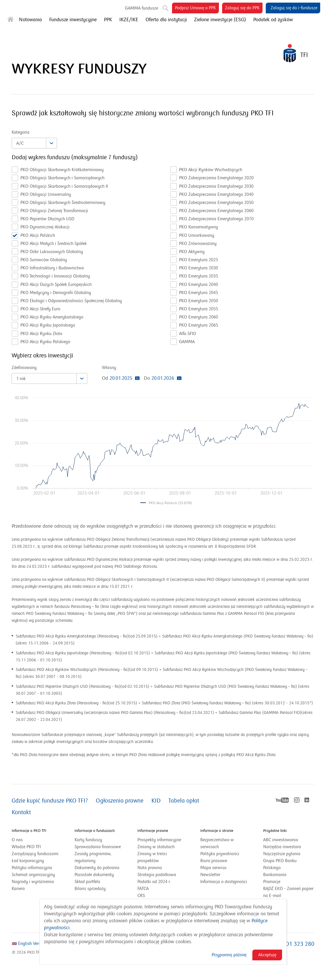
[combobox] (34, 143)
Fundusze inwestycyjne (73, 20)
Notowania (30, 20)
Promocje (271, 881)
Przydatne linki (275, 830)
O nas (17, 839)
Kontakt (21, 812)
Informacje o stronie (216, 830)
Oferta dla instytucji (166, 20)
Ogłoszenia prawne (119, 800)
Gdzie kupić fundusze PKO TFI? (50, 800)
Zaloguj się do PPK (244, 9)
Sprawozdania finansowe (98, 846)
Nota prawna (149, 867)
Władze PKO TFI (26, 846)
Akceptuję (267, 954)
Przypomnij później (229, 954)
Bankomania (282, 874)
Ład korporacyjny (28, 860)
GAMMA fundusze (141, 8)
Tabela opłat (184, 800)
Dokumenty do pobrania (97, 867)
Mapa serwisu (213, 867)
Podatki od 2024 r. (161, 881)
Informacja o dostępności (223, 881)
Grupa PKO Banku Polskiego (280, 864)
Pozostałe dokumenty (94, 874)
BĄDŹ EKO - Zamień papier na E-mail (288, 892)
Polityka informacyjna (32, 867)
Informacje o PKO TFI (29, 830)
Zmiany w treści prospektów (155, 857)
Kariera (18, 888)
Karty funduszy (88, 839)
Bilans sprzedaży (90, 888)
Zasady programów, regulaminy (93, 857)
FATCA (143, 888)
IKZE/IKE (128, 20)
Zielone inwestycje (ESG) (220, 20)
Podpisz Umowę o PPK (197, 9)
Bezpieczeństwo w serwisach (217, 843)
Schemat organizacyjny (33, 874)
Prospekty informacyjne (159, 839)
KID (156, 800)
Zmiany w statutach (163, 846)
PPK (108, 20)
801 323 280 (298, 944)
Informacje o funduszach (95, 830)
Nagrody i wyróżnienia (33, 881)
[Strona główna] (10, 20)
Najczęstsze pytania (281, 853)
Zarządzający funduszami (35, 853)
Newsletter (210, 874)
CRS (141, 895)
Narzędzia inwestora (282, 846)
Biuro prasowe (213, 860)
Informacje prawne (152, 830)
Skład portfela (95, 881)
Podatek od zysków (273, 20)
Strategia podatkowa (156, 874)
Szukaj (165, 7)
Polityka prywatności (219, 853)
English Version (29, 943)
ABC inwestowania (280, 839)
